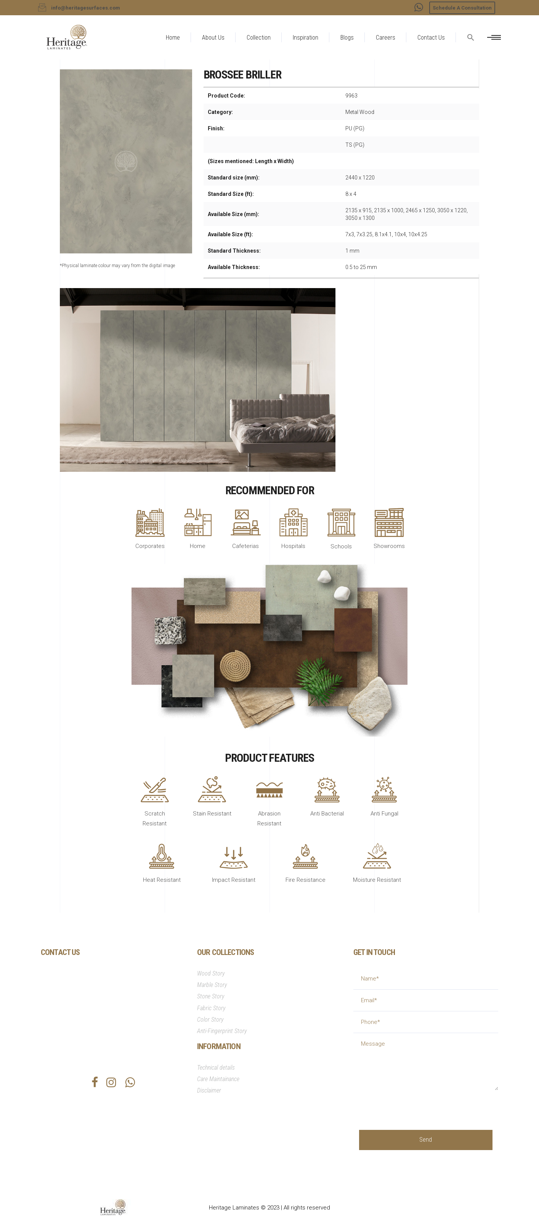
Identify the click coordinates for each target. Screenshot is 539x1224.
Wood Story (211, 973)
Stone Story (211, 996)
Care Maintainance (218, 1079)
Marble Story (212, 984)
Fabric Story (211, 1008)
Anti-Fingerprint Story (222, 1031)
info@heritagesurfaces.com (90, 1019)
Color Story (210, 1019)
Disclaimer (209, 1090)
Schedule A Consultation (462, 8)
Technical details (216, 1067)
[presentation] (417, 1105)
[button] (471, 56)
